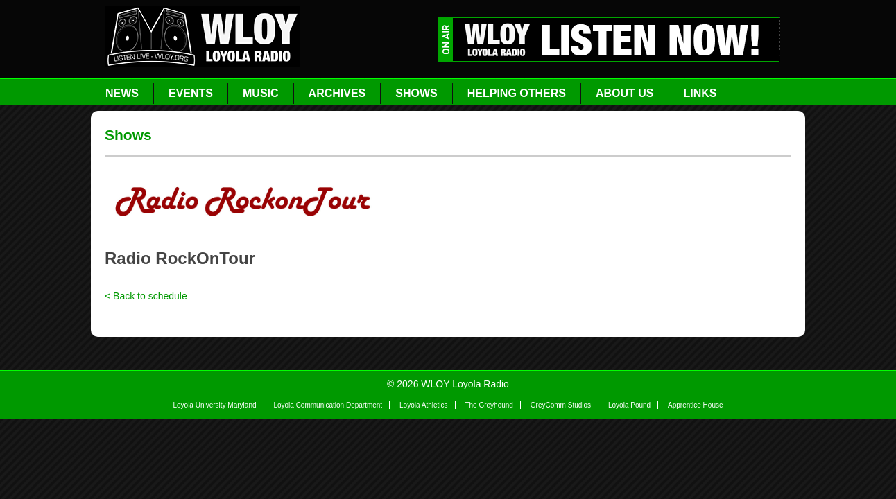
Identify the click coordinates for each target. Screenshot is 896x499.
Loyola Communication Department (327, 405)
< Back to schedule (146, 295)
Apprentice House (695, 405)
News (122, 93)
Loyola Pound (629, 405)
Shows (416, 93)
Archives (337, 93)
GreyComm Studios (561, 405)
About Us (625, 93)
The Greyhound (489, 405)
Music (261, 93)
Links (700, 93)
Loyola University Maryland (214, 405)
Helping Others (516, 93)
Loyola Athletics (423, 405)
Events (191, 93)
